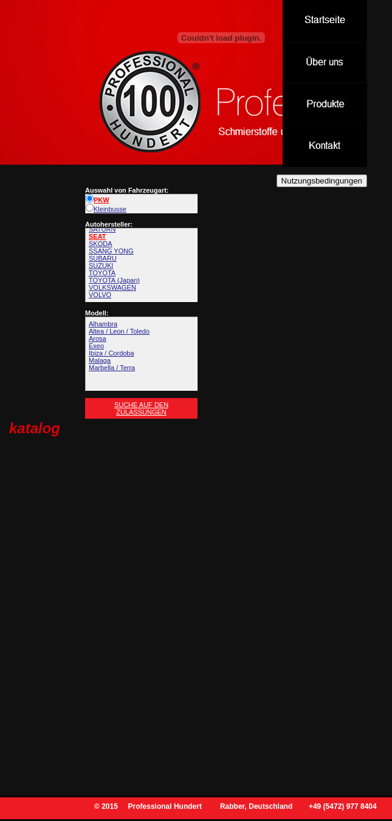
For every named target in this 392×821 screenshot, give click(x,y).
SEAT (97, 236)
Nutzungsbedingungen (321, 180)
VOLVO (100, 294)
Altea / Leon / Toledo (119, 331)
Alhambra (103, 324)
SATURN (102, 229)
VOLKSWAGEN (112, 287)
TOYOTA (102, 273)
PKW (97, 200)
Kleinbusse (106, 209)
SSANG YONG (111, 251)
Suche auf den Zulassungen (141, 408)
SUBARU (103, 258)
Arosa (97, 338)
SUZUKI (101, 265)
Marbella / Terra (112, 367)
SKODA (100, 243)
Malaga (100, 360)
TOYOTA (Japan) (114, 280)
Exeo (96, 345)
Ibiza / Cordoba (111, 353)
